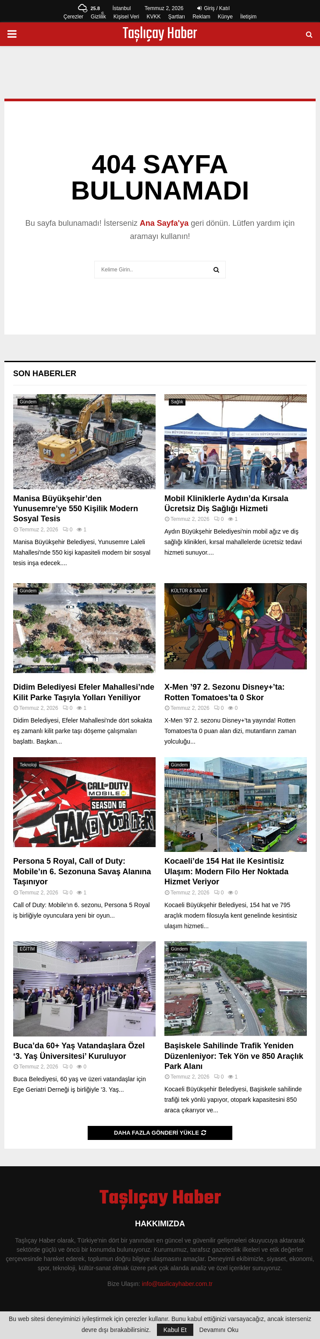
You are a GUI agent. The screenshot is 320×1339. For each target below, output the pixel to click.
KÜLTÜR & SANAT (189, 590)
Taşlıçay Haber (160, 34)
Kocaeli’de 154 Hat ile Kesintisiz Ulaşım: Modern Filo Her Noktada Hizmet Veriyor (226, 871)
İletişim (248, 17)
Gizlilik (98, 17)
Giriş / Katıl (213, 8)
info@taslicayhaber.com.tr (177, 1283)
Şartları (176, 17)
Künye (225, 17)
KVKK (153, 17)
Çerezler (73, 17)
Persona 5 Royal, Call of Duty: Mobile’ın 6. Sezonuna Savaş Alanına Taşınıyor (82, 871)
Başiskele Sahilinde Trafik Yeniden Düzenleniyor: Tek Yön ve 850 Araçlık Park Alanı (233, 1056)
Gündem (28, 401)
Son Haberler (44, 373)
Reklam (201, 17)
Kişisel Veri (126, 17)
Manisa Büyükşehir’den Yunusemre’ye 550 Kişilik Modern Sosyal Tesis (75, 508)
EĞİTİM (27, 949)
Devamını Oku (218, 1330)
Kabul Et (175, 1329)
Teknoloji (28, 764)
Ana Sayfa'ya (164, 223)
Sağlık (177, 401)
